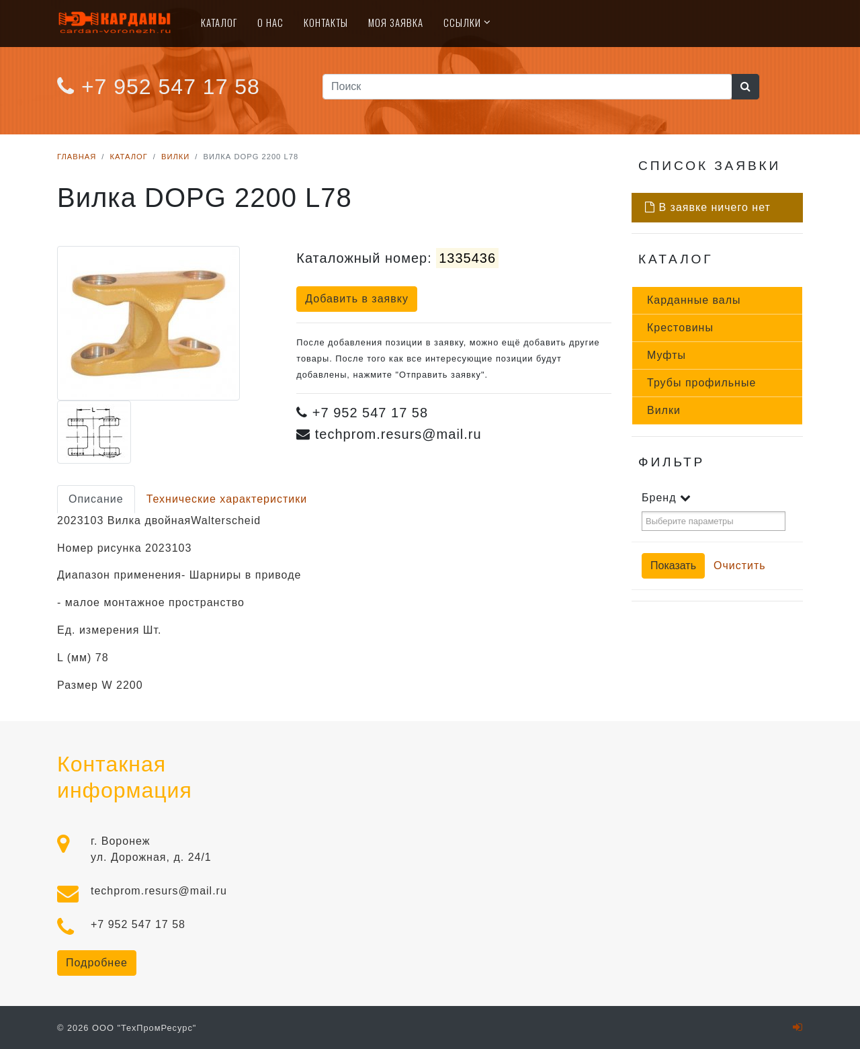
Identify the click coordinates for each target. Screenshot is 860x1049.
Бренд (666, 497)
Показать (673, 565)
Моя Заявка (395, 22)
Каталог (219, 22)
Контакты (326, 22)
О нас (270, 22)
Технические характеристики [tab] (227, 499)
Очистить (740, 565)
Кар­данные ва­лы (694, 300)
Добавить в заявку (356, 298)
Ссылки (462, 22)
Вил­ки (664, 410)
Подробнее (97, 962)
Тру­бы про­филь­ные (701, 382)
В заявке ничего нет (708, 207)
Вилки (175, 157)
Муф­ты (666, 355)
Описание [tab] (96, 499)
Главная (76, 157)
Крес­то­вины (680, 327)
